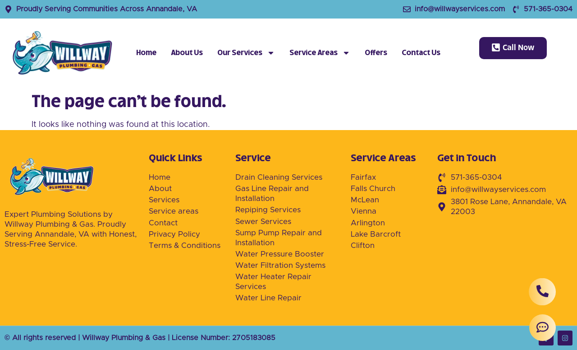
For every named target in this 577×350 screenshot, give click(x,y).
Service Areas (319, 52)
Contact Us (421, 52)
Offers (376, 52)
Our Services (246, 52)
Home (146, 52)
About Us (187, 52)
